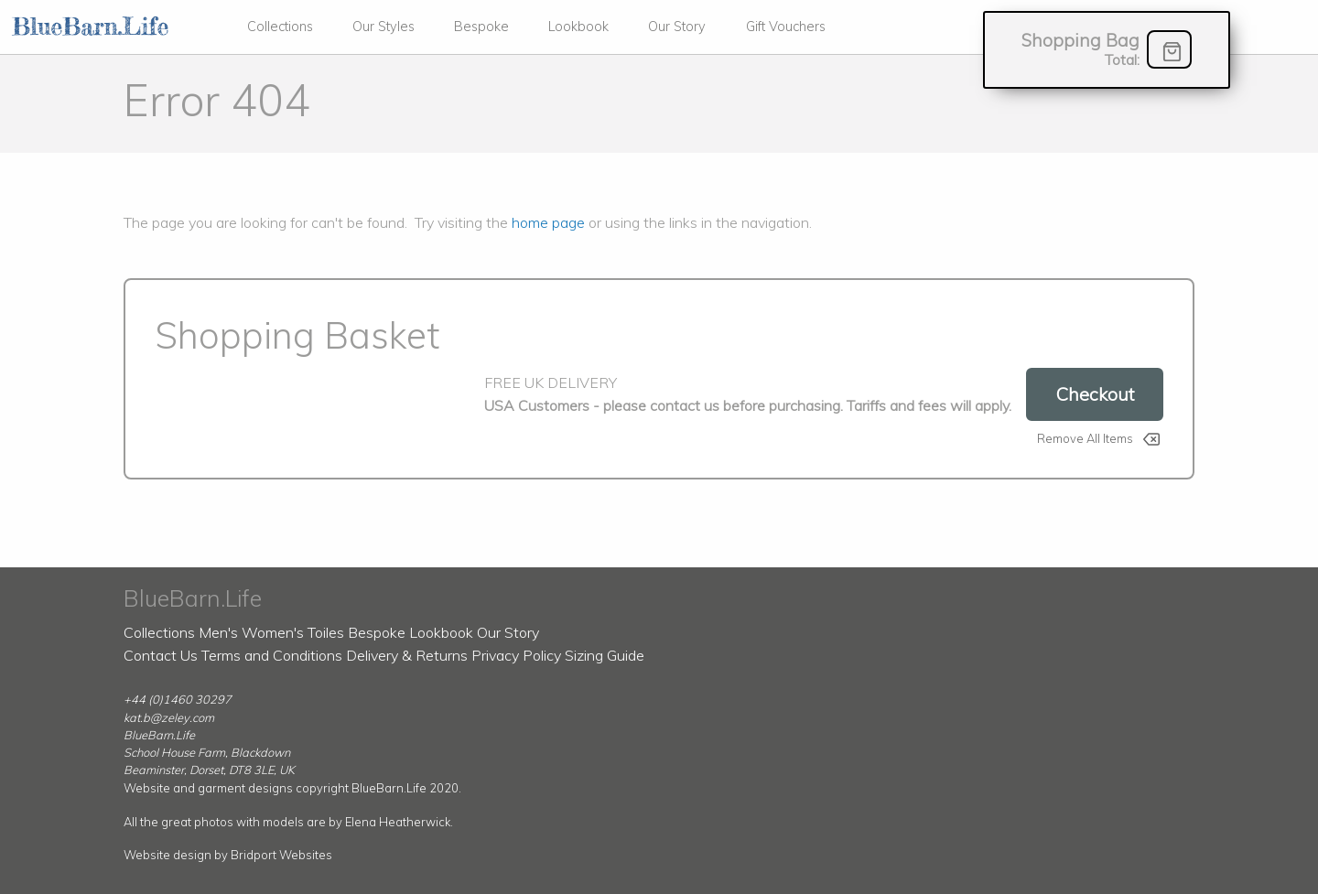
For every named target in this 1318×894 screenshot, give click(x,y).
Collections (280, 26)
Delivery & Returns (407, 655)
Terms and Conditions (271, 655)
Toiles (326, 632)
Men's (218, 632)
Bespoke (481, 26)
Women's (273, 632)
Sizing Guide (604, 655)
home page (548, 222)
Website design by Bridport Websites (228, 854)
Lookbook (578, 26)
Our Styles (383, 26)
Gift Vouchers (786, 26)
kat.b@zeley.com (169, 717)
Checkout (1094, 393)
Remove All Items (1085, 438)
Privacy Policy (516, 655)
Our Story (677, 26)
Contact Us (161, 655)
